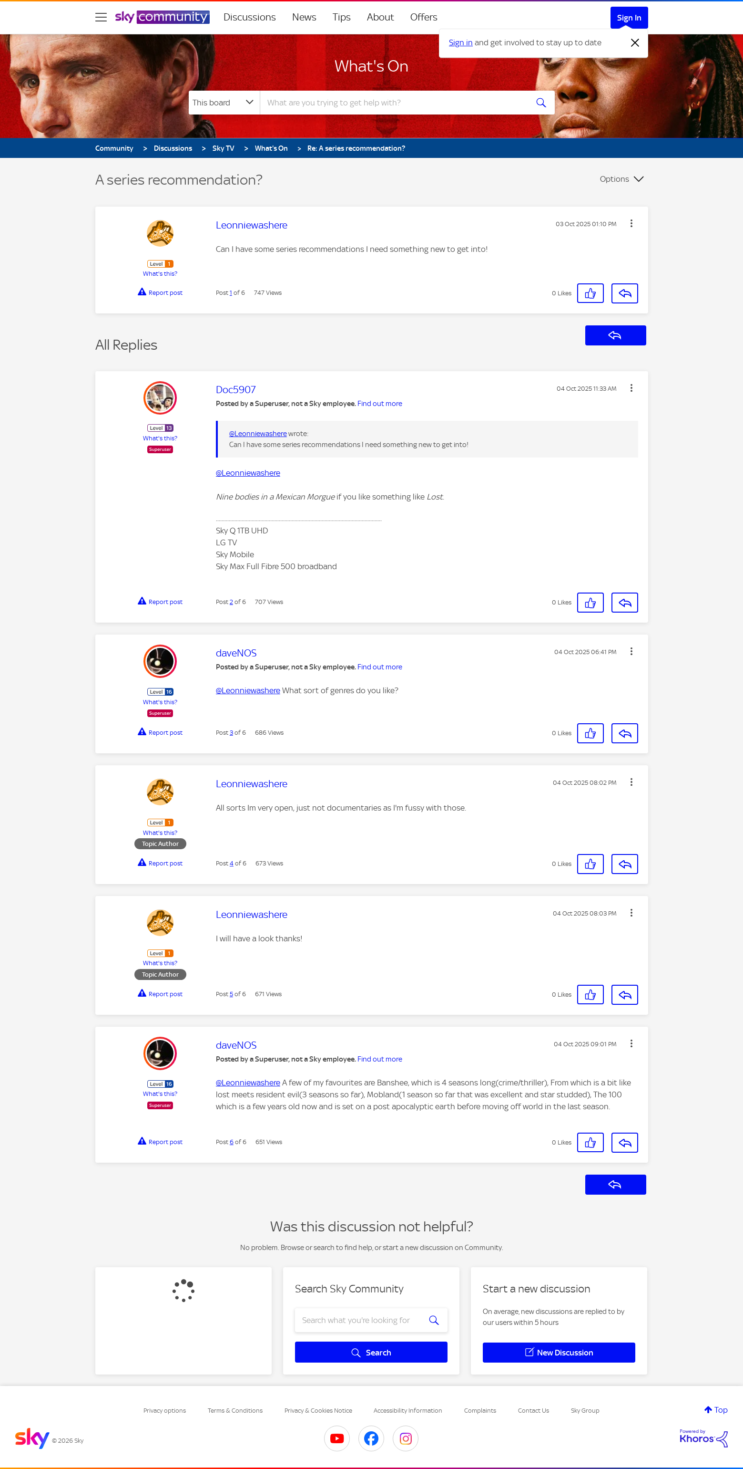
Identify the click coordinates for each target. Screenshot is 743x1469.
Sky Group (585, 1410)
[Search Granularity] (224, 103)
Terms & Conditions (235, 1410)
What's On (371, 65)
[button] (631, 223)
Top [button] (721, 1410)
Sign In (629, 17)
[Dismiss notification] (635, 43)
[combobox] (392, 103)
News (304, 17)
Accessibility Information (408, 1410)
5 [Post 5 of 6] (231, 994)
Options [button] (614, 179)
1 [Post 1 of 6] (231, 292)
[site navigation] (101, 17)
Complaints (480, 1410)
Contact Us (533, 1410)
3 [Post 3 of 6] (231, 732)
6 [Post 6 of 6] (232, 1142)
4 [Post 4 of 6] (232, 863)
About (380, 17)
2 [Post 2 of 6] (231, 601)
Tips (342, 17)
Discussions (250, 17)
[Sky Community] (162, 17)
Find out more (379, 403)
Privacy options (164, 1410)
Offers (424, 17)
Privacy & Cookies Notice (318, 1410)
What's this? (160, 273)
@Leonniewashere (258, 433)
